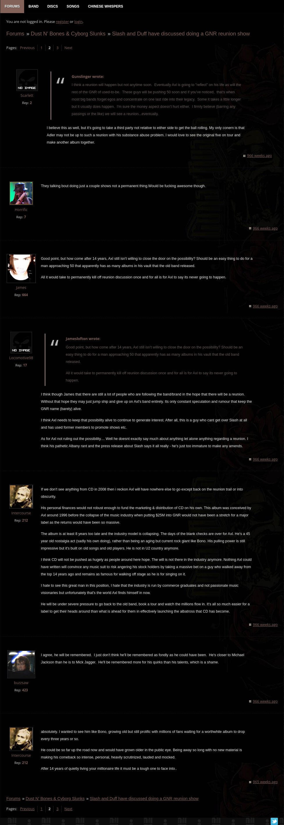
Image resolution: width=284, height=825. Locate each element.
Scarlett (26, 96)
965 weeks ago (265, 782)
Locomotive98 (21, 358)
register (62, 21)
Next (68, 48)
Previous (27, 48)
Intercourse (21, 513)
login (78, 21)
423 (25, 690)
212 (25, 521)
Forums (15, 34)
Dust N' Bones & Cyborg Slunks (68, 34)
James (21, 287)
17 (25, 365)
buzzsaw (21, 683)
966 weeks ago (259, 155)
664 (25, 295)
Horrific (21, 209)
